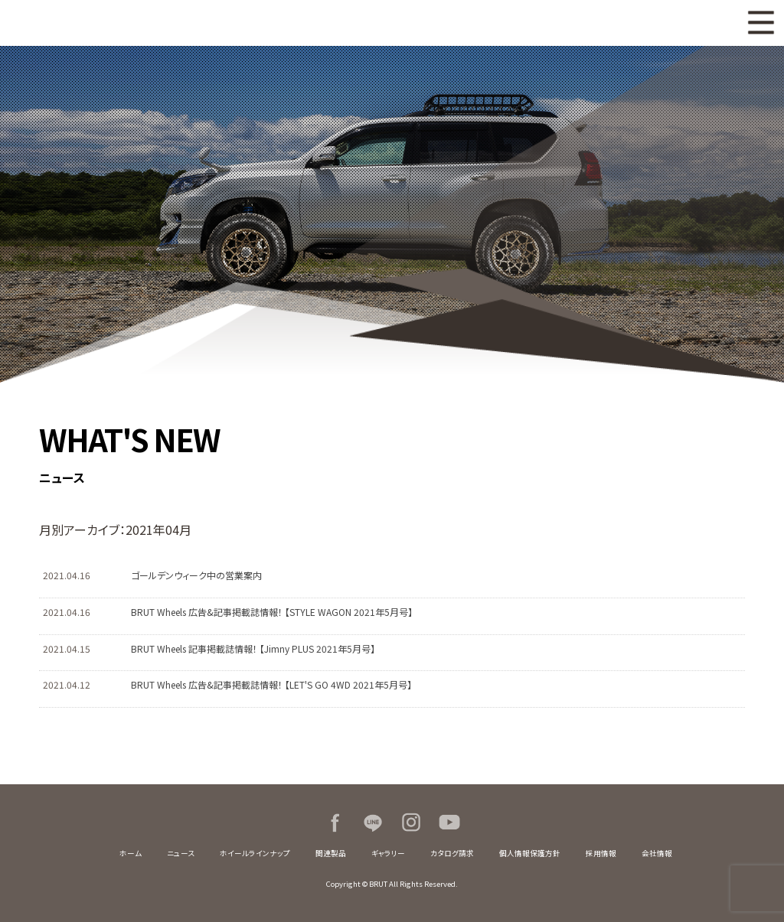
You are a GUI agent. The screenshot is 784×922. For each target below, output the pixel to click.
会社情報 (657, 853)
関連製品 (330, 853)
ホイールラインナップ (255, 853)
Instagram (411, 822)
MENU (761, 23)
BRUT (204, 23)
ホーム (130, 853)
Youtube (449, 822)
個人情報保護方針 (529, 853)
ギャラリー (388, 853)
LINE (373, 822)
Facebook (334, 822)
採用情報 (601, 853)
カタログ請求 (452, 853)
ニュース (180, 853)
